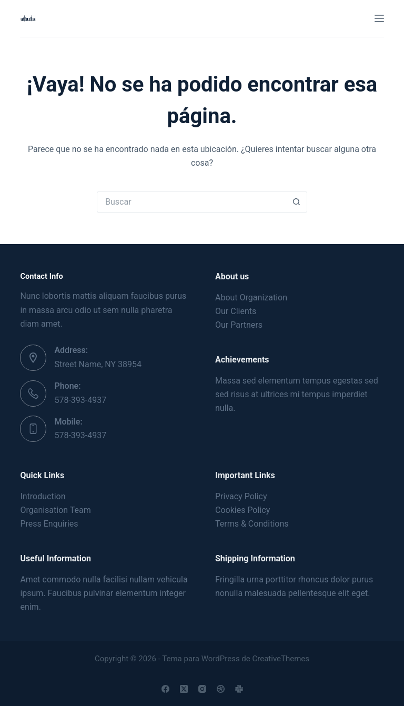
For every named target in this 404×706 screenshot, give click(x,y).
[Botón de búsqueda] (296, 202)
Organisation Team (55, 510)
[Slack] (239, 689)
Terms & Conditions (252, 524)
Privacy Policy (241, 496)
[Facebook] (165, 689)
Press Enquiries (49, 524)
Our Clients (235, 311)
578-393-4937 (80, 400)
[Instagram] (202, 689)
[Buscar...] (191, 202)
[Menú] (379, 18)
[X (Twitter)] (184, 689)
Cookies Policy (242, 510)
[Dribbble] (221, 689)
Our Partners (238, 325)
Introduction (42, 496)
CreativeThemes (281, 658)
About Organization (251, 297)
